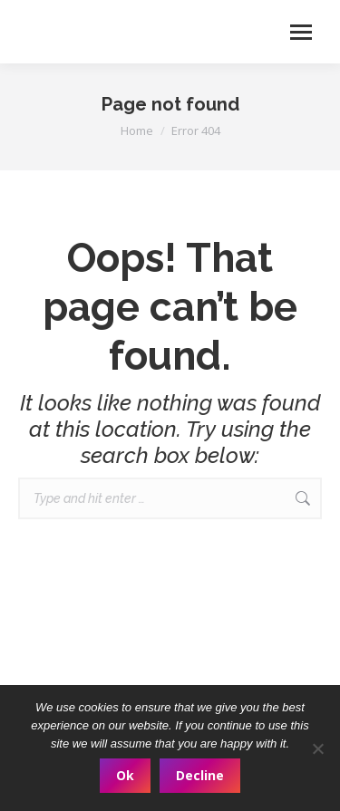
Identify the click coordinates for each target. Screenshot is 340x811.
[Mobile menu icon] (301, 32)
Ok (125, 775)
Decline (200, 775)
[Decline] (317, 748)
